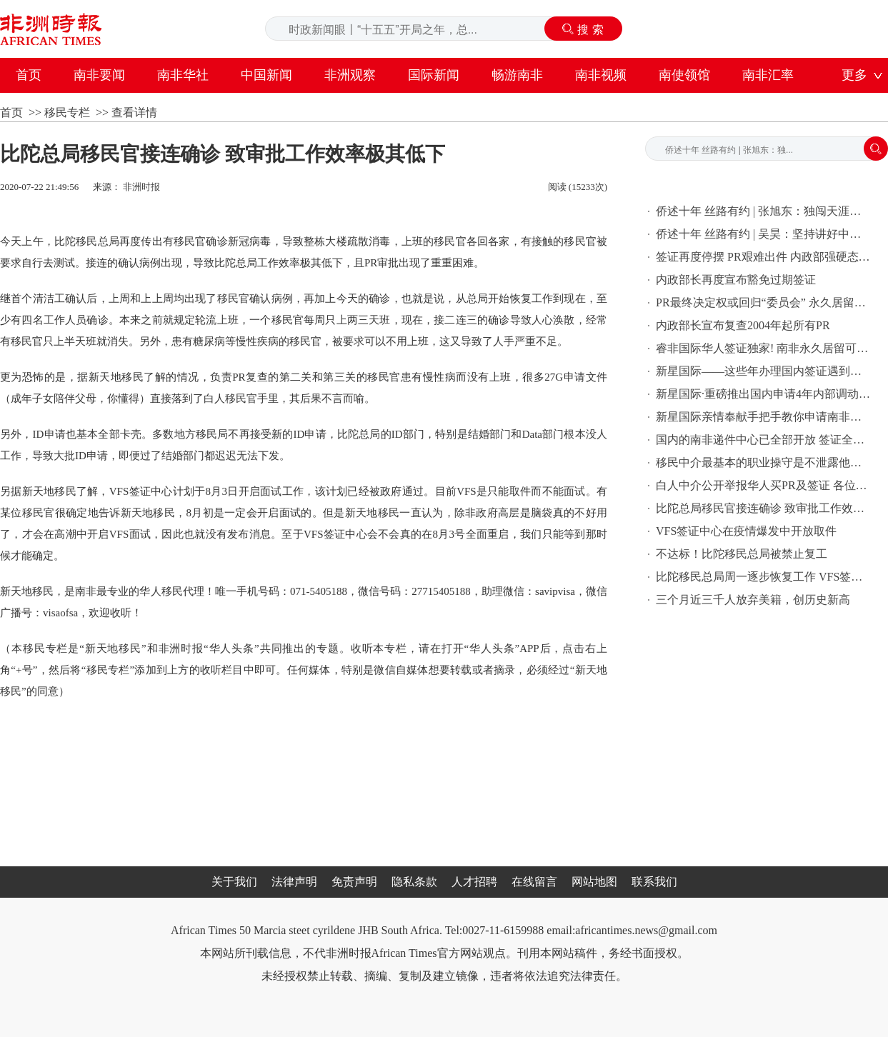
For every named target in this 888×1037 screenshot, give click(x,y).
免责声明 (354, 882)
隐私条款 (414, 882)
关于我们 (234, 882)
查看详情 (134, 112)
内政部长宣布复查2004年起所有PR (743, 325)
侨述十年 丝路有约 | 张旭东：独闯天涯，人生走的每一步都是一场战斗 (763, 211)
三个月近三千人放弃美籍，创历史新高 (753, 599)
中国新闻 (266, 75)
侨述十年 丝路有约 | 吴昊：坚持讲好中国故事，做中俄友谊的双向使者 (763, 234)
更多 (854, 75)
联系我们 (654, 882)
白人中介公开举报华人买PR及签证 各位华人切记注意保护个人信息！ (763, 485)
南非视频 (601, 75)
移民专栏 (67, 112)
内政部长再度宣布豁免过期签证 (736, 280)
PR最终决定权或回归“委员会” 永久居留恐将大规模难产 (763, 302)
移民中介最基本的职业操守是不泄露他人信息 (763, 462)
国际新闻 (433, 75)
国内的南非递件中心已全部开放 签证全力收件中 (763, 440)
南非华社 (183, 75)
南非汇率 (768, 75)
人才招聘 (474, 882)
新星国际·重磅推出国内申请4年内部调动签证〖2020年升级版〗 (763, 394)
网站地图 (594, 882)
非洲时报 (141, 186)
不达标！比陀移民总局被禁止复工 (741, 554)
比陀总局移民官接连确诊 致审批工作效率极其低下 (763, 508)
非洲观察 (350, 75)
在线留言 (534, 882)
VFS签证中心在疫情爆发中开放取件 (746, 531)
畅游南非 (517, 75)
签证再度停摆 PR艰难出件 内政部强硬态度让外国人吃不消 (763, 257)
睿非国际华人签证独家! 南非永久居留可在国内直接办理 (763, 348)
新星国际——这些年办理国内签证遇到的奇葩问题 (763, 371)
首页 (28, 75)
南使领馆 (684, 75)
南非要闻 (99, 75)
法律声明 (294, 882)
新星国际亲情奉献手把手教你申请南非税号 (763, 417)
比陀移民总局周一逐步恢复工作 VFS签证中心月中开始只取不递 (763, 577)
